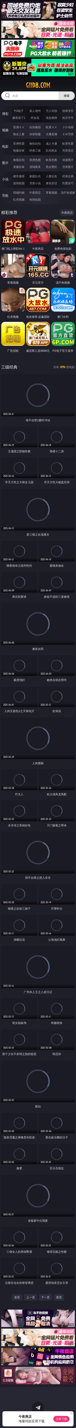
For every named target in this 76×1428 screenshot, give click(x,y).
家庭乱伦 (35, 176)
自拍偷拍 (35, 127)
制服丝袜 (19, 150)
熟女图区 (51, 167)
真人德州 (35, 111)
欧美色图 (51, 160)
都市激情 (19, 176)
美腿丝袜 (19, 167)
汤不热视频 (68, 192)
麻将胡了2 (18, 118)
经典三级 (35, 150)
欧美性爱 (68, 143)
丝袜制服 (35, 134)
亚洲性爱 (19, 143)
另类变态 (68, 150)
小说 (5, 179)
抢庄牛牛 (68, 118)
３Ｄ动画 (68, 127)
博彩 (5, 113)
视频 (5, 130)
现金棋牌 (51, 118)
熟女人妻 (19, 134)
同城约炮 (19, 192)
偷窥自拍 (19, 160)
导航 (5, 195)
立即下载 (61, 1419)
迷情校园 (19, 183)
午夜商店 (35, 192)
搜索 (67, 96)
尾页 (59, 1297)
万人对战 (51, 111)
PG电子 (19, 111)
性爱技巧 (68, 183)
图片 (5, 163)
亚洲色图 (35, 160)
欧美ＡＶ (51, 127)
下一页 (45, 1297)
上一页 (30, 1297)
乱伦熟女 (51, 150)
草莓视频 (51, 192)
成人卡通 (51, 143)
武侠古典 (68, 176)
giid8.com (38, 85)
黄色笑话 (51, 183)
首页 (17, 1297)
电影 (5, 146)
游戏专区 (68, 111)
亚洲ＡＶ (19, 127)
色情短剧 (35, 199)
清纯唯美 (35, 167)
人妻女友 (51, 176)
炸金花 (35, 118)
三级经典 (9, 367)
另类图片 (68, 167)
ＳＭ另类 (68, 134)
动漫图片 (68, 160)
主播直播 (51, 134)
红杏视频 (19, 199)
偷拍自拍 (35, 143)
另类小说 (35, 183)
